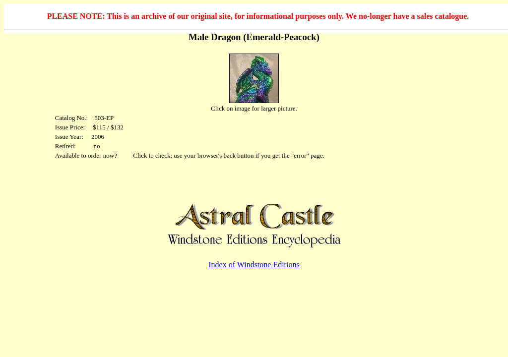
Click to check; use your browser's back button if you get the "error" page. (228, 155)
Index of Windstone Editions (253, 264)
